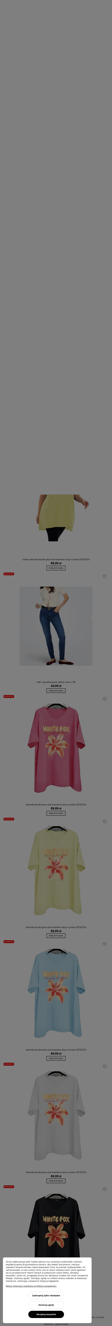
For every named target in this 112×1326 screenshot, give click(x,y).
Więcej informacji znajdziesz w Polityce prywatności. (31, 1286)
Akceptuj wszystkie (46, 1314)
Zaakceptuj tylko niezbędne (46, 1295)
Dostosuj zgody (46, 1305)
